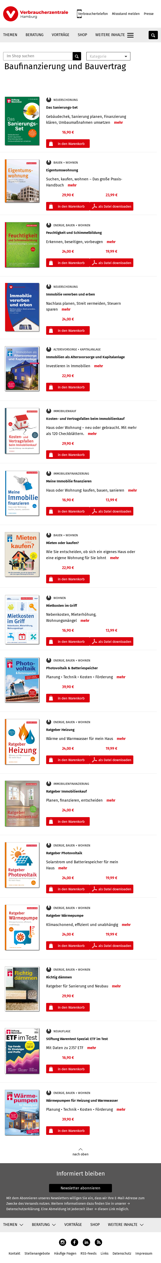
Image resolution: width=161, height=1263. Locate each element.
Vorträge (60, 35)
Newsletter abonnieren (80, 1188)
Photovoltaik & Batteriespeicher (72, 668)
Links (104, 1253)
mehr (118, 122)
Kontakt (14, 1253)
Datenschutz (122, 1253)
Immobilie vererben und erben (70, 294)
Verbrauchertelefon (93, 14)
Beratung (34, 35)
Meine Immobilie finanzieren (69, 481)
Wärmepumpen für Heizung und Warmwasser (82, 1100)
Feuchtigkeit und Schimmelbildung (74, 232)
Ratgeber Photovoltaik (64, 853)
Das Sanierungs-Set (62, 107)
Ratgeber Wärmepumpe (64, 915)
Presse (149, 14)
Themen (10, 35)
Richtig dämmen (59, 977)
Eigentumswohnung (62, 170)
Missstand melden (126, 14)
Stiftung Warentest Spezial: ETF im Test (77, 1039)
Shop (82, 35)
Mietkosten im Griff (61, 605)
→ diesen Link (104, 1209)
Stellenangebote (37, 1253)
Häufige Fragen (65, 1253)
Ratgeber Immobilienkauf (66, 791)
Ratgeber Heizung (60, 730)
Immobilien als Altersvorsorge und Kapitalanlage (85, 357)
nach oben (80, 1152)
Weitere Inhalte (110, 35)
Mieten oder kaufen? (62, 543)
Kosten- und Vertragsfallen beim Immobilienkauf (85, 419)
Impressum (143, 1253)
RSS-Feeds (88, 1253)
